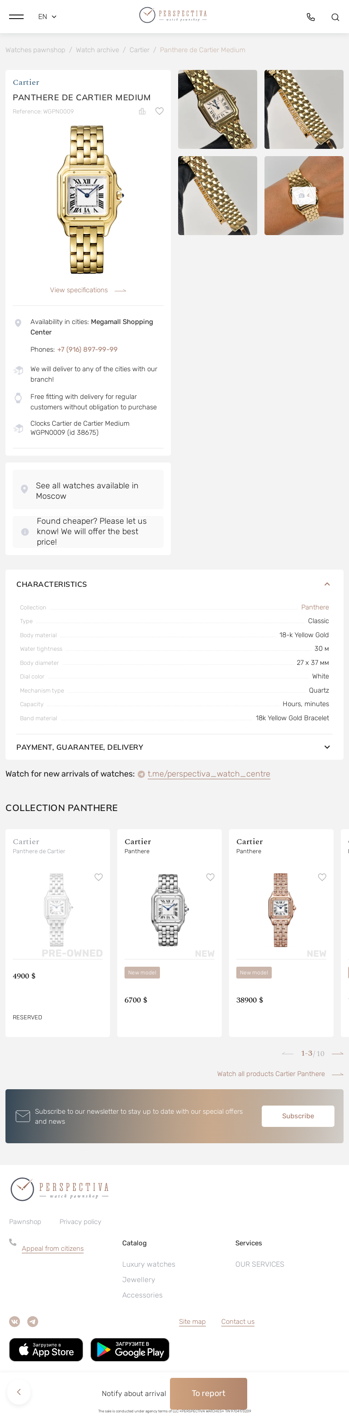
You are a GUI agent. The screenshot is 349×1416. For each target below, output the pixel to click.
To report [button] (208, 1393)
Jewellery (138, 1281)
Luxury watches (148, 1265)
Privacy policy (80, 1223)
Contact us (237, 1323)
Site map (192, 1323)
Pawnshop (25, 1223)
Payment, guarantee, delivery (174, 748)
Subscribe (298, 1117)
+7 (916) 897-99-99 (87, 351)
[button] (16, 15)
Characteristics (174, 585)
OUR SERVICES (259, 1265)
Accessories (142, 1296)
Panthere (315, 609)
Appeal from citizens (53, 1250)
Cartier (26, 84)
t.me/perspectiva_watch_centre (209, 775)
